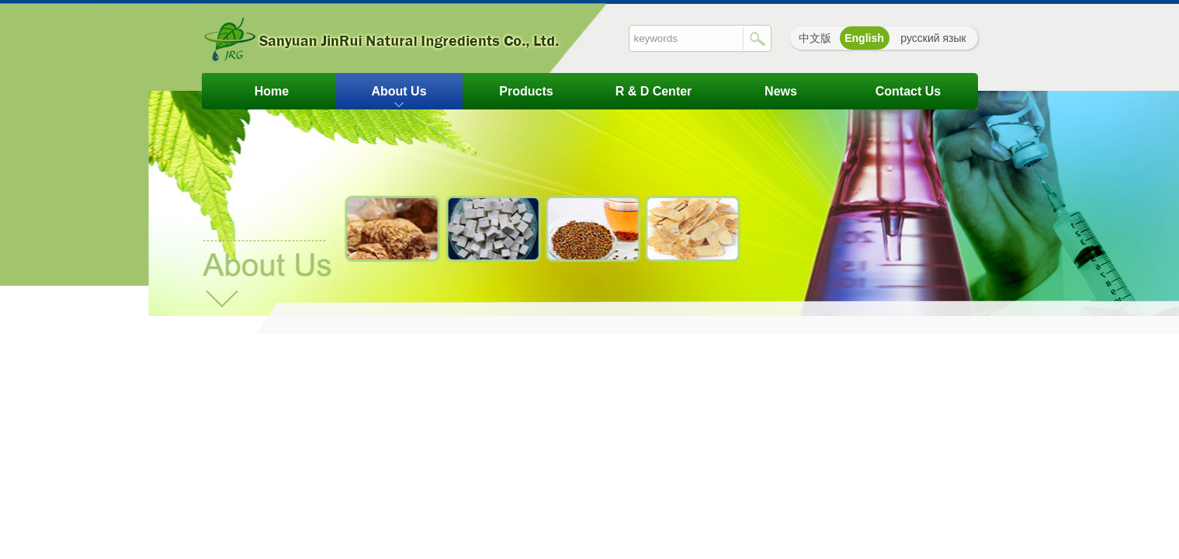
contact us (908, 91)
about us (398, 91)
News (781, 91)
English (864, 38)
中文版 (815, 38)
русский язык (933, 38)
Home (272, 91)
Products (526, 91)
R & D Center (654, 91)
